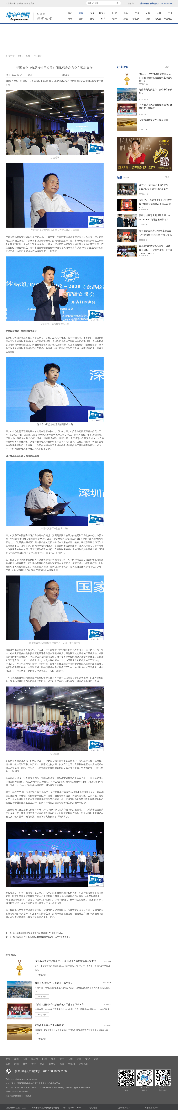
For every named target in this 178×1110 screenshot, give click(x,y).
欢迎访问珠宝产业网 (14, 3)
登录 (26, 3)
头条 (92, 13)
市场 (70, 19)
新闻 (81, 13)
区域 (114, 13)
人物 (148, 13)
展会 (125, 13)
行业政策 (38, 56)
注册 (32, 3)
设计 (114, 19)
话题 (159, 13)
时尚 (103, 19)
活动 (92, 19)
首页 (70, 13)
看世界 (135, 19)
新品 (125, 19)
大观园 (158, 19)
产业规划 (168, 19)
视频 (148, 19)
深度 (137, 13)
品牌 (81, 19)
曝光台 (102, 13)
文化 (170, 13)
